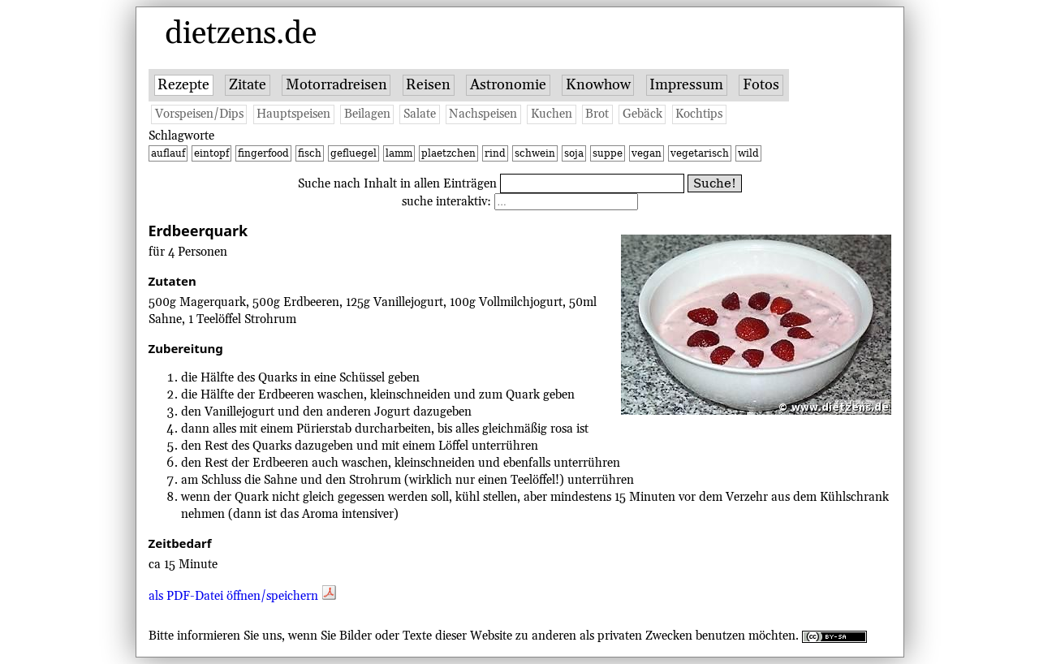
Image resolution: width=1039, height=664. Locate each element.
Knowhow (598, 84)
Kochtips (698, 114)
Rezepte (183, 84)
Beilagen (367, 114)
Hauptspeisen (293, 114)
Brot (597, 114)
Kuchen (551, 114)
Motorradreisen (336, 84)
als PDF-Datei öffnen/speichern (242, 596)
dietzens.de (241, 34)
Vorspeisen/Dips (199, 114)
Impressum (686, 84)
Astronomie (508, 84)
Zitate (247, 84)
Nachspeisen (483, 114)
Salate (419, 114)
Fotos (761, 84)
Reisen (428, 84)
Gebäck (642, 114)
